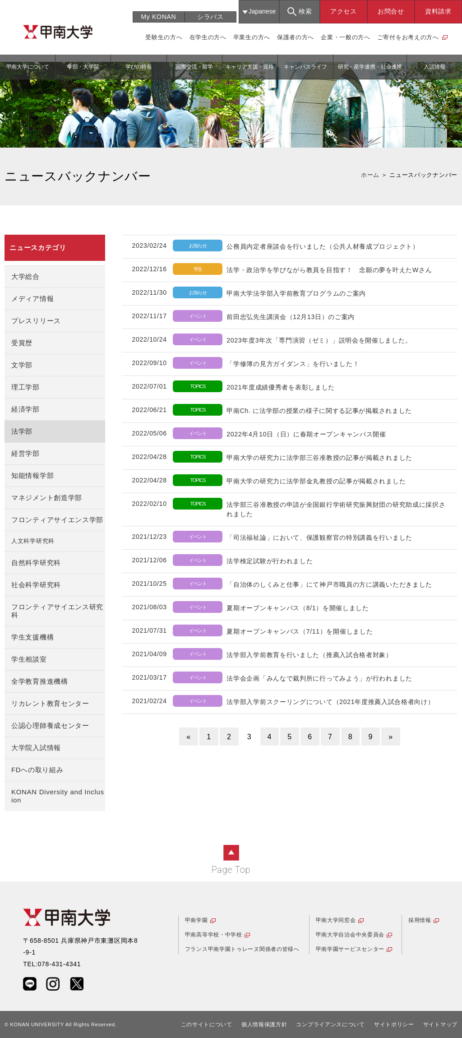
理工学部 (25, 387)
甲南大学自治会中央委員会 (350, 934)
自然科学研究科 (36, 562)
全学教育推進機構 (39, 681)
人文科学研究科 (33, 541)
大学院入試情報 (36, 747)
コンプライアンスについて (330, 1024)
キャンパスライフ (305, 67)
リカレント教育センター (50, 703)
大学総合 (25, 276)
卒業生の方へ (251, 37)
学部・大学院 (83, 67)
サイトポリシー (394, 1024)
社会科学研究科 (36, 585)
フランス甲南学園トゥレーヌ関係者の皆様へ (242, 949)
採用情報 (419, 920)
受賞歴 (21, 343)
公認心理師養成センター (50, 725)
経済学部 (25, 409)
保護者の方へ (295, 37)
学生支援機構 (32, 637)
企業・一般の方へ (345, 37)
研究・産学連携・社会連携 (370, 67)
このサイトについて (206, 1024)
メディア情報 (32, 298)
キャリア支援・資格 (250, 67)
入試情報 (434, 67)
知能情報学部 (32, 475)
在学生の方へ (207, 37)
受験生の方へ (163, 37)
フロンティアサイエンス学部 (57, 520)
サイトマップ (440, 1024)
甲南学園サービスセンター (350, 949)
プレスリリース (36, 320)
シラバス (210, 16)
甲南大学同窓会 (336, 920)
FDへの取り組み (37, 770)
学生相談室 (29, 659)
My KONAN (158, 16)
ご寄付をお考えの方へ (408, 37)
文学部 (21, 365)
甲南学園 (196, 920)
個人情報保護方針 (264, 1024)
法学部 (21, 431)
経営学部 (25, 453)
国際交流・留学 (194, 67)
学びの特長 (138, 67)
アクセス (343, 11)
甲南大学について (27, 67)
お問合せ (391, 11)
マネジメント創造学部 (46, 497)
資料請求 (438, 11)
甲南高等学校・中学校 (213, 934)
